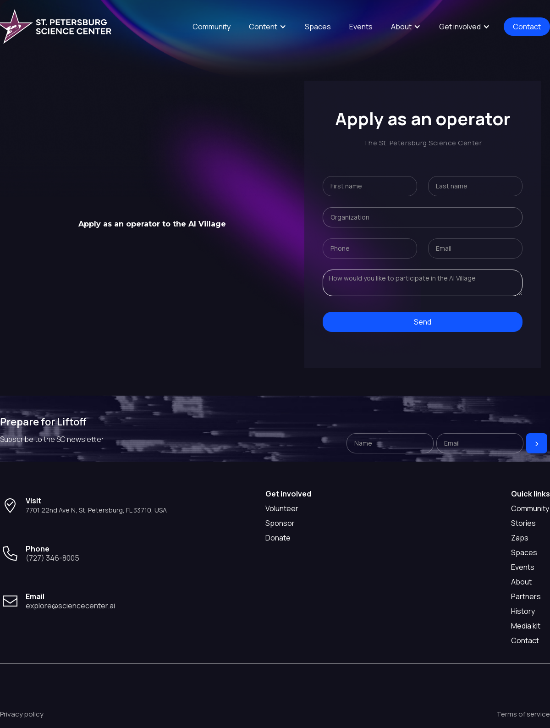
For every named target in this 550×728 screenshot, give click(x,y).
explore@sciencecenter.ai (70, 606)
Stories (523, 523)
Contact (527, 27)
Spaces (318, 27)
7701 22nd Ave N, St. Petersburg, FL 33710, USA (96, 510)
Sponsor (280, 523)
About (521, 582)
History (523, 611)
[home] (57, 26)
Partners (526, 596)
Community (211, 27)
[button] (268, 26)
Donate (278, 538)
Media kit (525, 626)
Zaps (519, 538)
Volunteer (281, 508)
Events (361, 27)
